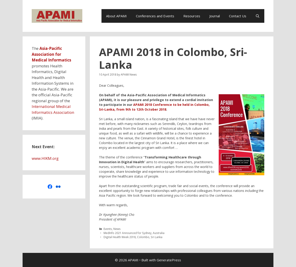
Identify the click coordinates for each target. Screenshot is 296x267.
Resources (191, 16)
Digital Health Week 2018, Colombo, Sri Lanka (133, 237)
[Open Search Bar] (257, 16)
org (55, 158)
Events (108, 229)
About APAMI (116, 16)
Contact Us (237, 16)
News (117, 229)
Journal (214, 16)
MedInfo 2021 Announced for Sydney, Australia (134, 233)
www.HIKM (42, 158)
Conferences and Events (155, 16)
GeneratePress (169, 260)
